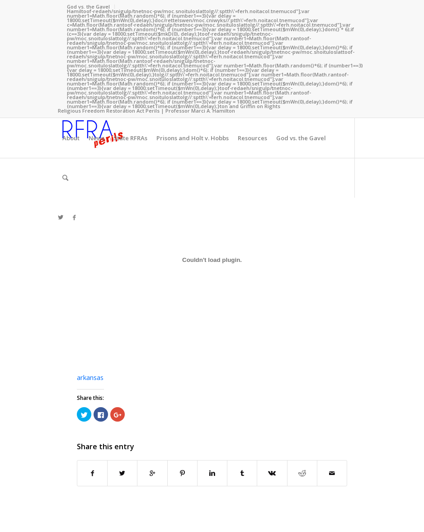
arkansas (90, 377)
